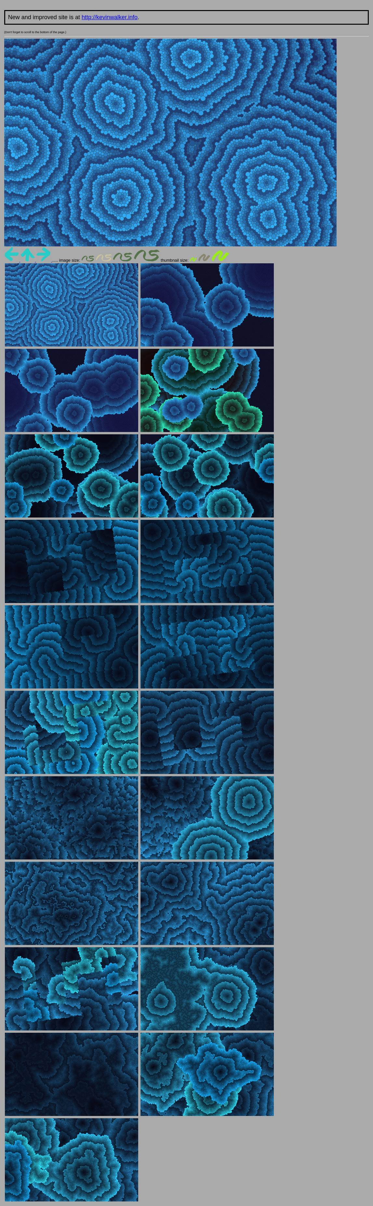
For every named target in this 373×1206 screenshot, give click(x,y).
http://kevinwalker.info (110, 17)
